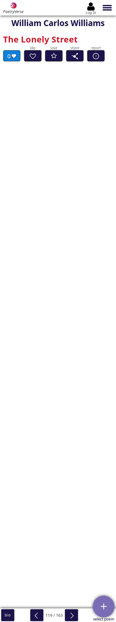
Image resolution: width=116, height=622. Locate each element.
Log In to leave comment (58, 536)
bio (8, 615)
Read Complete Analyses (37, 334)
